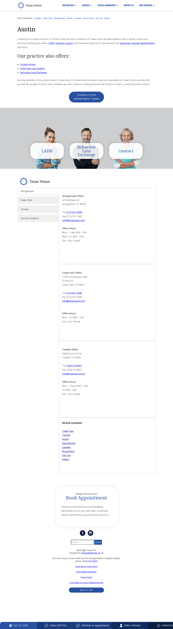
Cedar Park (47, 18)
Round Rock (88, 18)
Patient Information (107, 5)
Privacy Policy (86, 578)
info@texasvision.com (73, 221)
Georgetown (59, 18)
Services (86, 5)
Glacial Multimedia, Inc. (91, 553)
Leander (78, 18)
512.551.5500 (91, 561)
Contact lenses (27, 64)
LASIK (51, 43)
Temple (37, 18)
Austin (70, 18)
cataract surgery (64, 43)
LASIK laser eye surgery (32, 68)
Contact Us (129, 5)
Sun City (99, 18)
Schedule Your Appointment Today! (86, 97)
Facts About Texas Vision (86, 567)
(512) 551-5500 (74, 213)
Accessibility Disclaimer (86, 572)
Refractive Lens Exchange (33, 72)
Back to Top (86, 591)
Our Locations (145, 5)
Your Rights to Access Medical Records (86, 583)
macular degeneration (143, 43)
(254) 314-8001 (74, 366)
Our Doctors (68, 5)
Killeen (107, 18)
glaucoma (125, 43)
